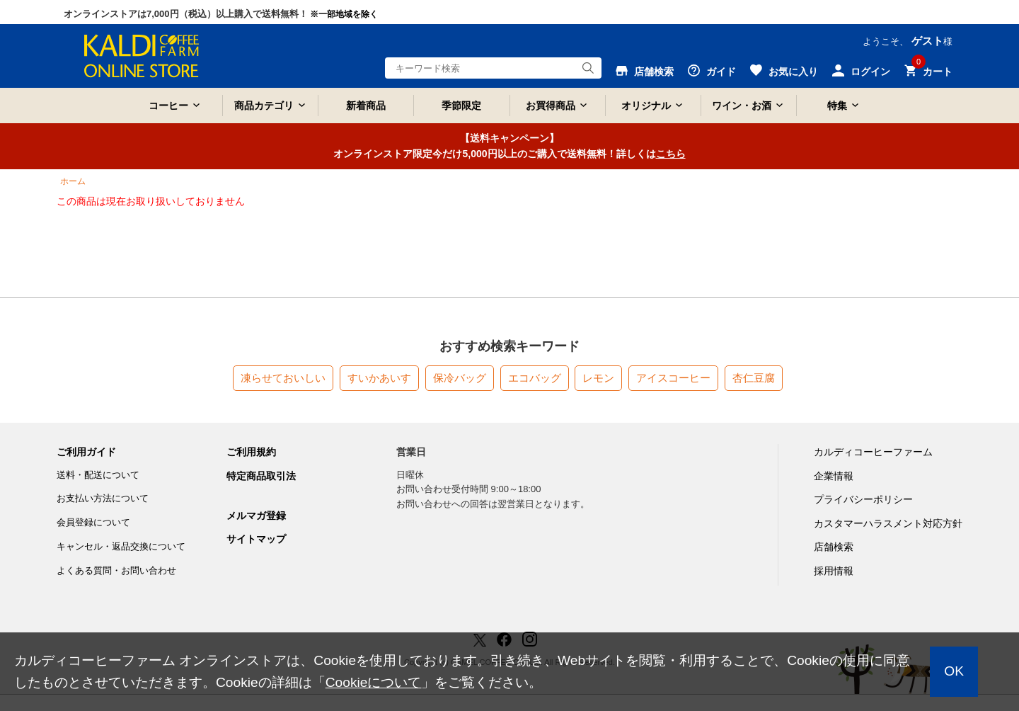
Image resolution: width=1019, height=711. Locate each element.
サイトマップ (256, 539)
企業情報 (833, 476)
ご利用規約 (251, 451)
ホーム (73, 181)
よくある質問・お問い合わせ (116, 570)
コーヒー (168, 105)
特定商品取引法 (261, 476)
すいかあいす (379, 378)
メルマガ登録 (256, 515)
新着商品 (366, 105)
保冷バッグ (459, 378)
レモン (598, 378)
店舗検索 (833, 546)
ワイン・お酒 (741, 105)
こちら (671, 153)
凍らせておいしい (283, 378)
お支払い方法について (103, 498)
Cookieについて (374, 682)
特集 (837, 105)
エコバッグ (534, 378)
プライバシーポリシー (863, 499)
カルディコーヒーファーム (873, 451)
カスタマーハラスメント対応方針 (888, 523)
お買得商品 (550, 105)
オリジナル (646, 105)
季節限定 (461, 105)
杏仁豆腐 (753, 378)
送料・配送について (98, 475)
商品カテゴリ (264, 105)
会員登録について (93, 522)
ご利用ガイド (86, 451)
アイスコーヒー (673, 378)
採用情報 (833, 570)
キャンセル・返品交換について (121, 546)
